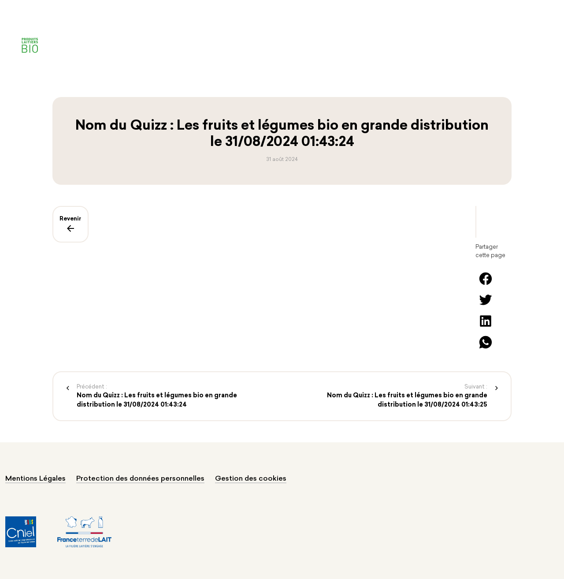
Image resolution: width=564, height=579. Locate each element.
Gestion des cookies (250, 478)
